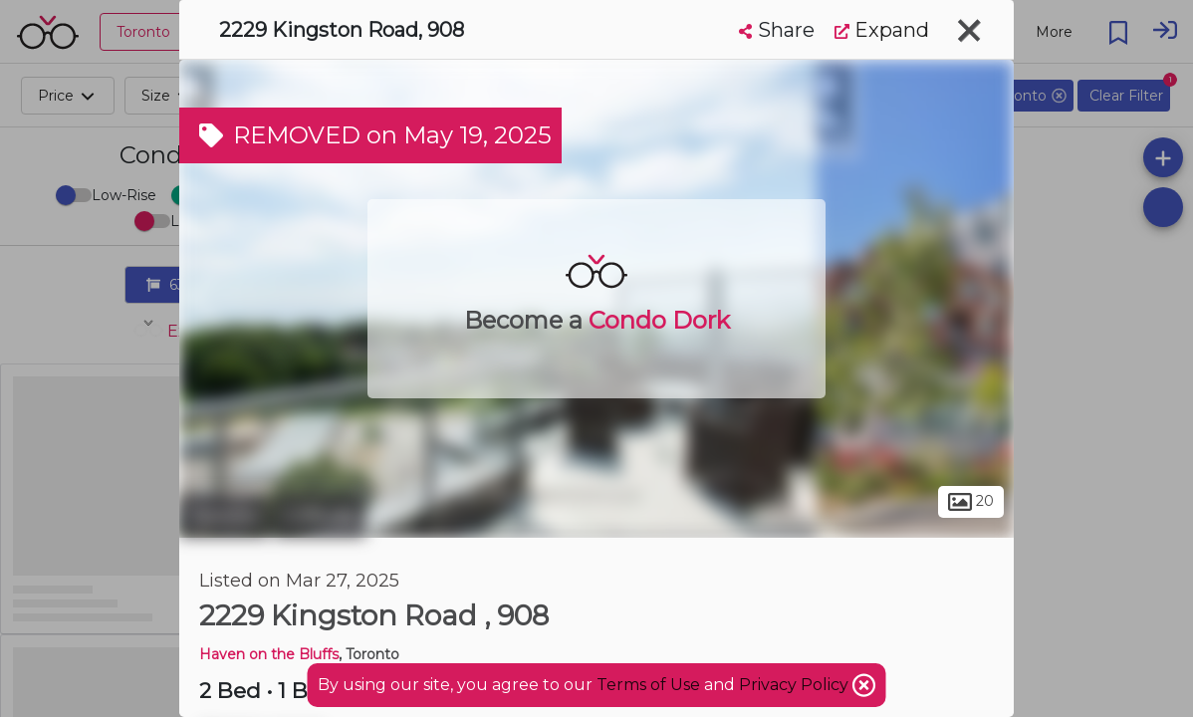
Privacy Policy (795, 684)
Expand (882, 30)
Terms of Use (648, 684)
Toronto (224, 516)
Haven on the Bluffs (269, 654)
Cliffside (320, 516)
